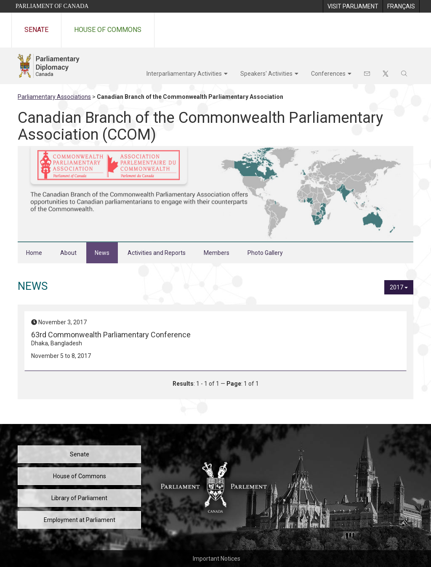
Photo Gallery (265, 252)
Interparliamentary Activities (184, 73)
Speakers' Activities (266, 73)
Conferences (328, 73)
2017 (399, 287)
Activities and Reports (157, 252)
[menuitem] (353, 6)
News (102, 252)
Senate (36, 30)
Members (216, 252)
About (68, 252)
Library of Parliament (79, 498)
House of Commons (107, 30)
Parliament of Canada (52, 6)
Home (34, 252)
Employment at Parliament (79, 520)
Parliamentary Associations (54, 96)
